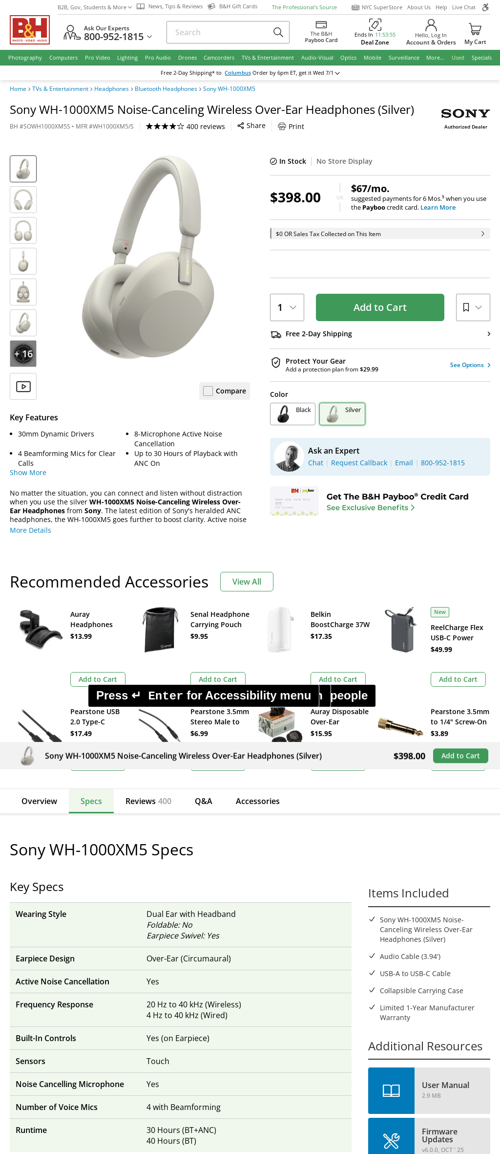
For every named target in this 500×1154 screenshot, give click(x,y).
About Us (419, 7)
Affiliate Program (174, 924)
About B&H (165, 869)
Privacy (305, 1049)
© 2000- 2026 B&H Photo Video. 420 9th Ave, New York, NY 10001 (123, 1053)
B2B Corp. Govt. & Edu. (297, 897)
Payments (50, 910)
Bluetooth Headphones (166, 89)
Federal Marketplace (293, 869)
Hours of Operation (178, 897)
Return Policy (55, 869)
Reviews (148, 704)
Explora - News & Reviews (302, 924)
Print (291, 126)
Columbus (244, 72)
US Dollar (440, 790)
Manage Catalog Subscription (82, 897)
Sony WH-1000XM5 (229, 89)
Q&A (203, 703)
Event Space (279, 910)
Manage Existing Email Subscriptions (94, 823)
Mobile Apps (345, 1018)
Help (441, 7)
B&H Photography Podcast (302, 938)
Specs (91, 703)
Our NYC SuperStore (180, 883)
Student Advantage (291, 883)
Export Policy (355, 1049)
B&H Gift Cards (427, 973)
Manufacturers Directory (187, 938)
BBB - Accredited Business (58, 1017)
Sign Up (188, 798)
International (55, 924)
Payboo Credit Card (178, 910)
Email (51, 798)
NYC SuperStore (376, 7)
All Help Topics (58, 965)
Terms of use (255, 1049)
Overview (39, 703)
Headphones (111, 89)
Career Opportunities (182, 952)
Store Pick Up (424, 959)
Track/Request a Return (72, 883)
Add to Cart (380, 307)
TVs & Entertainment (60, 89)
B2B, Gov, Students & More (95, 7)
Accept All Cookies (209, 1113)
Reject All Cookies (285, 1113)
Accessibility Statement (430, 1053)
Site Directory (56, 938)
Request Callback (436, 903)
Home (18, 89)
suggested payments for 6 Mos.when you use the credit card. (420, 197)
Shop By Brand (58, 952)
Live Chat (464, 7)
